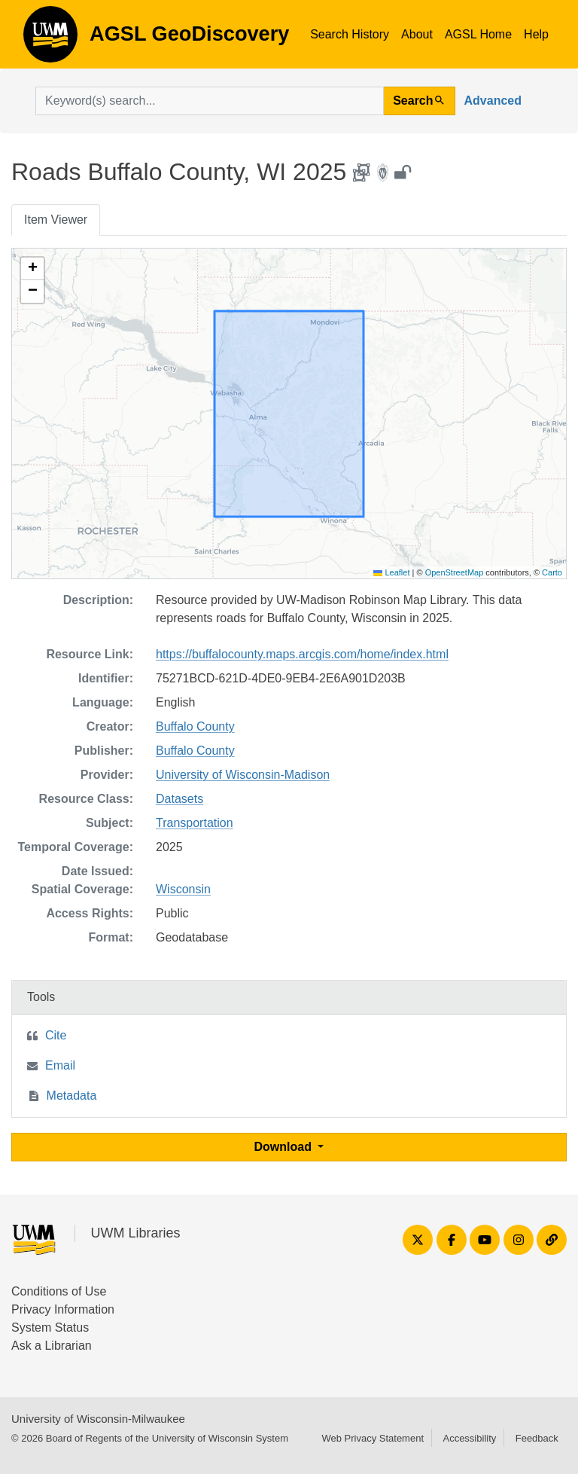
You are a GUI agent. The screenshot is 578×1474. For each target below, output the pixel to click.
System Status (50, 1327)
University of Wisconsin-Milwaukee (98, 1418)
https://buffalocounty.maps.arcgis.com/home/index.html (302, 654)
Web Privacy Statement (372, 1438)
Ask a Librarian (51, 1345)
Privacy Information (62, 1309)
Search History (349, 34)
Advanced (493, 100)
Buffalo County (195, 726)
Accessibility (469, 1438)
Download (284, 1146)
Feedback (537, 1438)
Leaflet (391, 572)
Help (536, 34)
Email (60, 1065)
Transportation (194, 822)
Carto (552, 572)
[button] (32, 269)
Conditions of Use (58, 1291)
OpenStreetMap (454, 572)
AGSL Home (478, 34)
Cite (55, 1035)
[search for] (209, 101)
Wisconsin (183, 889)
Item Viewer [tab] (55, 219)
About (417, 34)
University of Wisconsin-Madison (243, 774)
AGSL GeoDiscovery (50, 39)
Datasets (179, 798)
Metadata (72, 1095)
